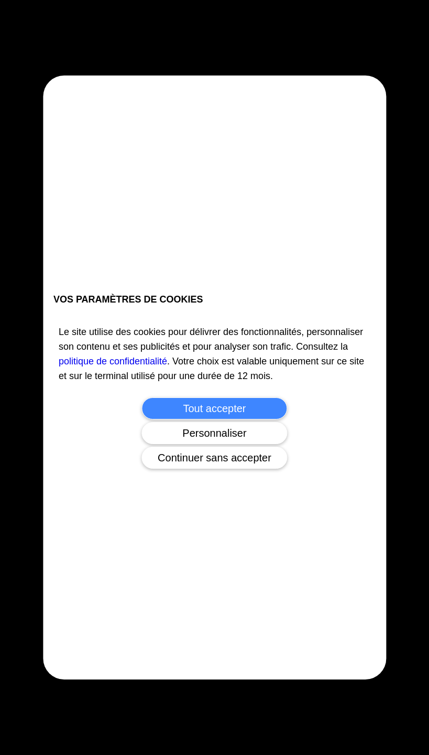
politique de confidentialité (113, 361)
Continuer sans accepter (214, 457)
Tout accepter (214, 408)
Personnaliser (214, 433)
